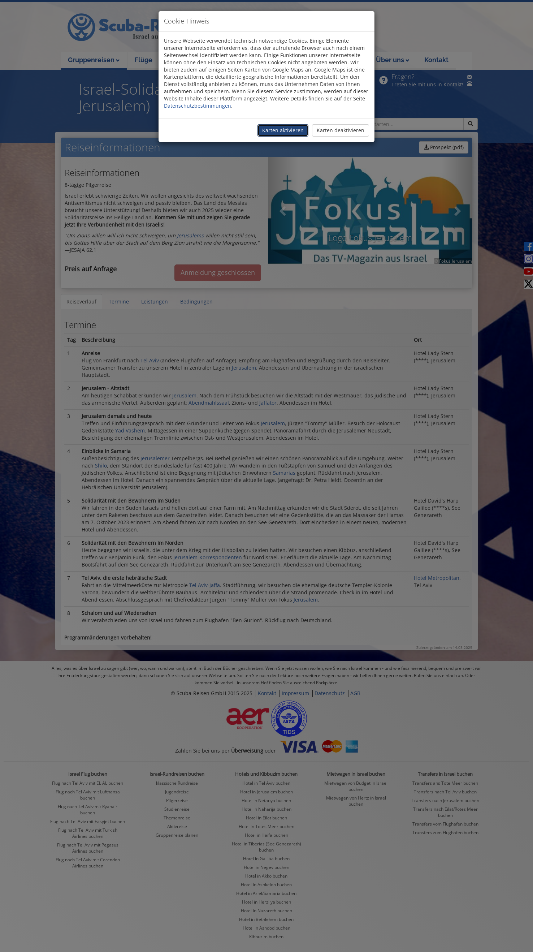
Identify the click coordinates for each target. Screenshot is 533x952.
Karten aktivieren (283, 130)
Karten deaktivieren (340, 130)
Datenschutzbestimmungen (197, 105)
